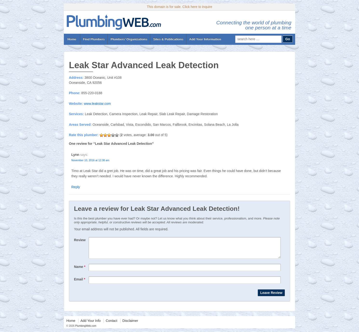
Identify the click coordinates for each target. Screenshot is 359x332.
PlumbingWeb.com (85, 329)
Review (80, 240)
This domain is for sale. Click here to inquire (179, 7)
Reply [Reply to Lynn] (75, 187)
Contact (111, 324)
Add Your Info (90, 324)
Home (72, 39)
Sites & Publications (168, 39)
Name (79, 270)
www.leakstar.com (97, 104)
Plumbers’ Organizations (129, 39)
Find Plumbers (94, 39)
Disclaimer (130, 324)
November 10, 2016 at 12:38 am (90, 160)
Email (79, 283)
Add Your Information (205, 39)
